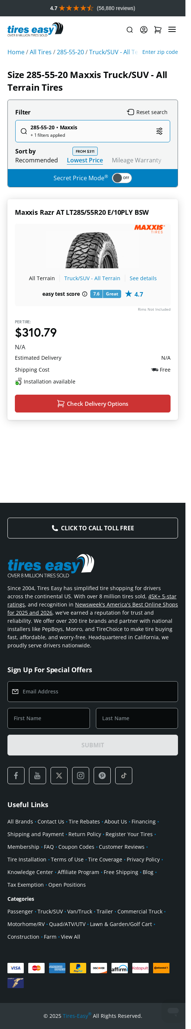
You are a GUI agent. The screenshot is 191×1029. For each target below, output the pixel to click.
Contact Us (51, 821)
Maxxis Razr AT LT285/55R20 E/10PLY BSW (82, 212)
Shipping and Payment (35, 834)
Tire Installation (26, 859)
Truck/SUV (50, 911)
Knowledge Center (30, 872)
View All (70, 936)
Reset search (147, 112)
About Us (115, 821)
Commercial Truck (139, 911)
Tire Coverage (105, 859)
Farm (50, 936)
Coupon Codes (76, 846)
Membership (23, 846)
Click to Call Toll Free (97, 528)
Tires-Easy (77, 1016)
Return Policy (84, 834)
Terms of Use (67, 859)
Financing (144, 821)
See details (143, 278)
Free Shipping (121, 872)
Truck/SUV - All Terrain (92, 278)
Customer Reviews (122, 846)
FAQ (49, 846)
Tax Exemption (25, 884)
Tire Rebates (84, 821)
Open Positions (67, 884)
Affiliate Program (78, 872)
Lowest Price (85, 160)
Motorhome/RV (26, 924)
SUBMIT (92, 745)
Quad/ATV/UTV (67, 924)
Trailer (105, 911)
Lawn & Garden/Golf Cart (121, 924)
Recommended (36, 160)
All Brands (20, 821)
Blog (148, 872)
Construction (23, 936)
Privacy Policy (143, 859)
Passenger (20, 911)
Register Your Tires (129, 834)
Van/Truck (79, 911)
